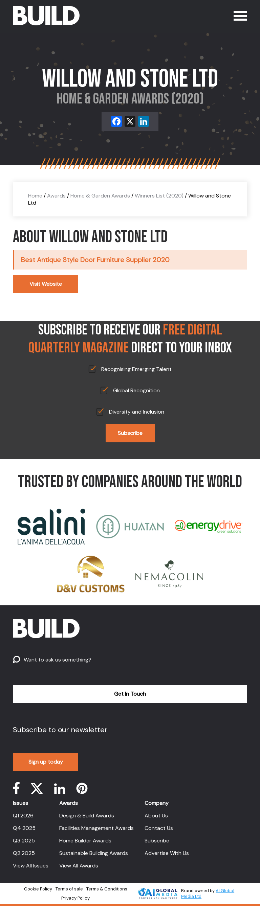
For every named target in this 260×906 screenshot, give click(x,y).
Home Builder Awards (85, 840)
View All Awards (78, 865)
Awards (56, 195)
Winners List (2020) (159, 195)
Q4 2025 (24, 828)
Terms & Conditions (106, 889)
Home (35, 195)
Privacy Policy (75, 898)
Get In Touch (130, 693)
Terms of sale (69, 889)
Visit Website (45, 283)
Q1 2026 (23, 815)
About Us (156, 815)
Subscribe (130, 433)
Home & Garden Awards (100, 195)
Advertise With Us (167, 853)
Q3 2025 (24, 840)
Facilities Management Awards (96, 828)
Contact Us (159, 828)
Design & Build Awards (86, 815)
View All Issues (30, 865)
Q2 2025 (24, 853)
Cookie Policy (38, 889)
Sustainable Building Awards (93, 853)
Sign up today (45, 761)
